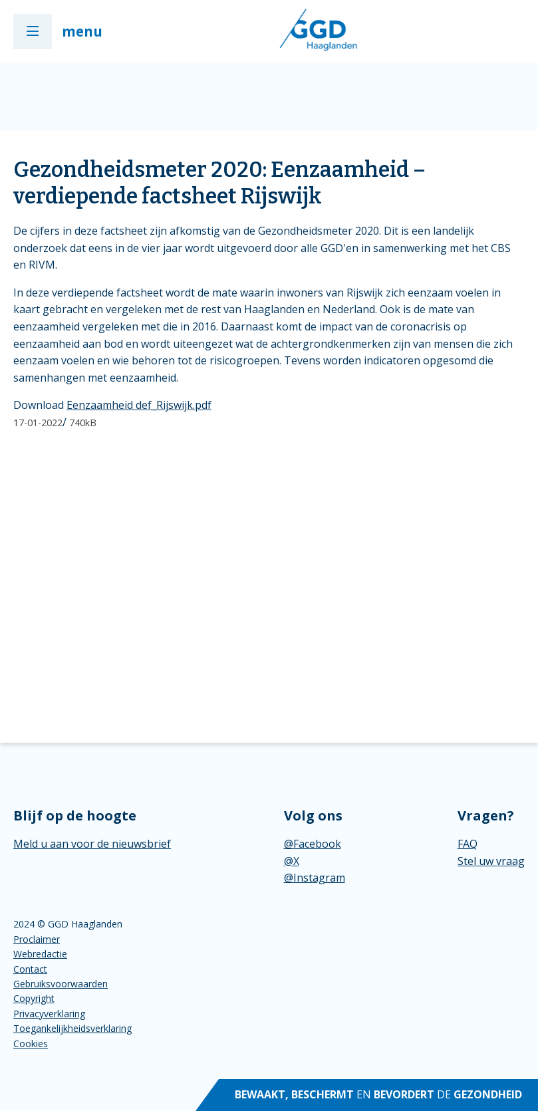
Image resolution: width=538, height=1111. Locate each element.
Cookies (30, 1043)
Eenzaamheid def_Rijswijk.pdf (139, 405)
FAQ (467, 843)
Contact (30, 969)
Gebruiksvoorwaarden (60, 983)
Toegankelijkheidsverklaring (72, 1028)
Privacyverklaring (49, 1013)
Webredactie (40, 953)
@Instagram (314, 877)
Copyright (34, 998)
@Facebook (312, 843)
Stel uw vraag (491, 861)
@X (291, 861)
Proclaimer (36, 939)
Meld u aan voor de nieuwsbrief (92, 843)
